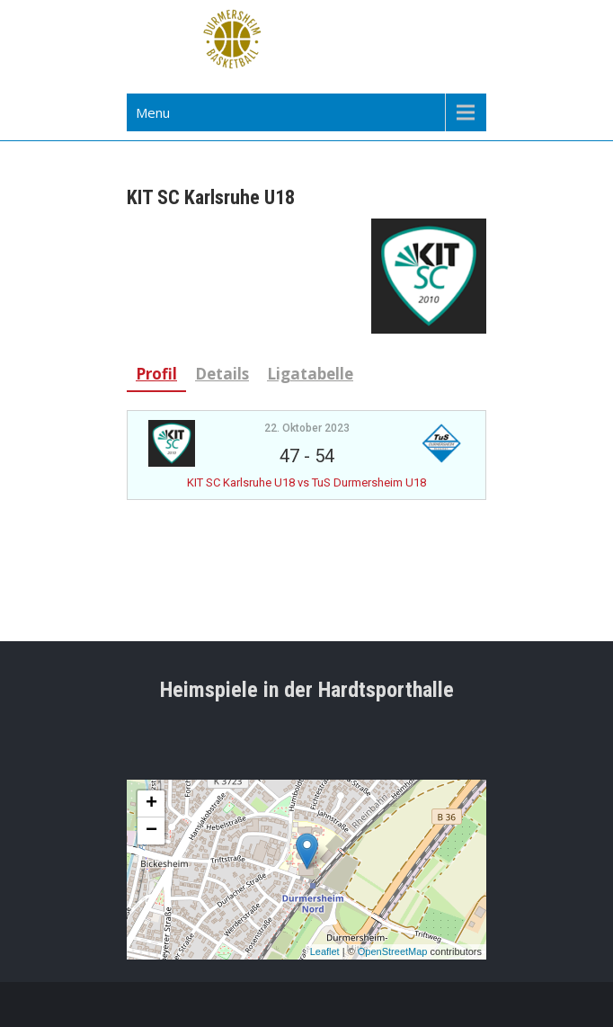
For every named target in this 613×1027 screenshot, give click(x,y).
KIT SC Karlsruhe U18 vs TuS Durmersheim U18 (306, 482)
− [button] (151, 830)
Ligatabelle (310, 373)
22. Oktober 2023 (307, 428)
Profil (156, 373)
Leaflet (325, 951)
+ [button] (151, 803)
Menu (153, 112)
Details (222, 373)
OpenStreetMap (393, 951)
